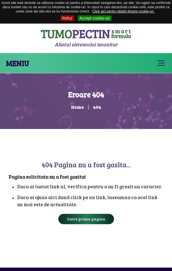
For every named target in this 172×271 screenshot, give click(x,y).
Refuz (67, 18)
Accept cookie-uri (94, 18)
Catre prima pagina (86, 219)
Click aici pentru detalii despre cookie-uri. (123, 11)
